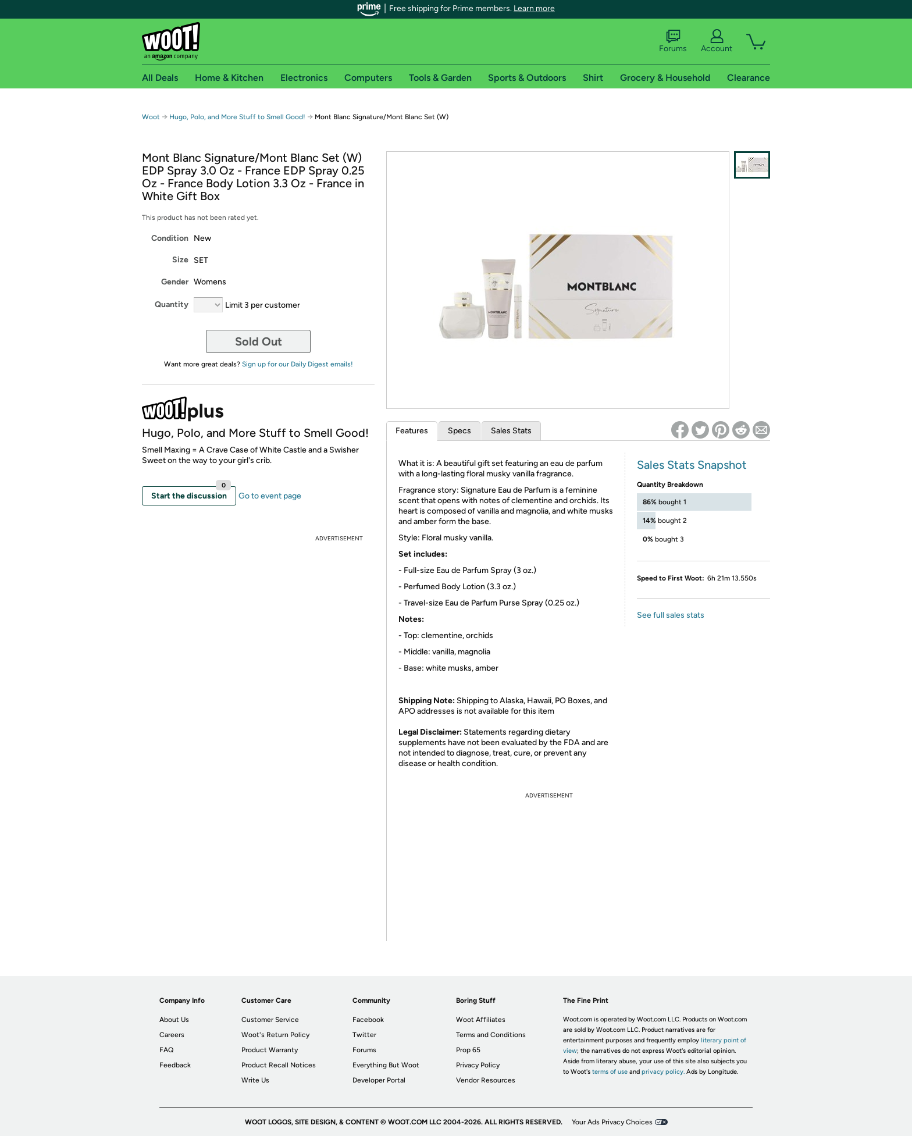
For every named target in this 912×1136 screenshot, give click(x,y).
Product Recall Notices (278, 1065)
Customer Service (270, 1020)
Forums (673, 41)
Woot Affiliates (480, 1020)
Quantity (171, 304)
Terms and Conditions (491, 1035)
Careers (171, 1035)
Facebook (368, 1020)
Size (180, 260)
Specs (459, 431)
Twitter (364, 1035)
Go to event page (269, 496)
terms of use (610, 1072)
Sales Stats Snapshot (692, 465)
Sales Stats (511, 431)
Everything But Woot (385, 1065)
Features (412, 431)
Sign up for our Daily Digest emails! (297, 364)
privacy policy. (663, 1072)
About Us (174, 1020)
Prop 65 (468, 1050)
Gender (174, 282)
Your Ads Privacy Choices (612, 1122)
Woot (151, 117)
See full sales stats (670, 615)
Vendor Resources (485, 1080)
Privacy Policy (478, 1065)
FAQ (166, 1050)
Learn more (534, 8)
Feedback (175, 1065)
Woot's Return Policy (275, 1035)
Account (716, 41)
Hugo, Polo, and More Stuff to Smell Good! (238, 117)
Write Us (255, 1080)
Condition (169, 238)
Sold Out (258, 341)
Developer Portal (378, 1080)
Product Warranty (269, 1050)
